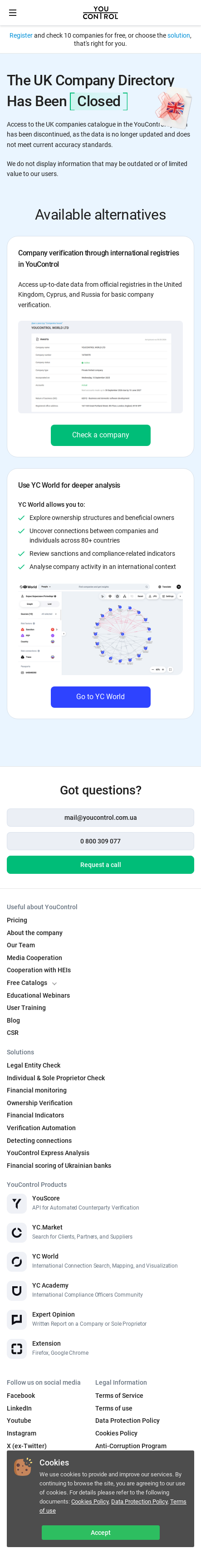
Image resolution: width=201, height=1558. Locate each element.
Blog (13, 1020)
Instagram (21, 1433)
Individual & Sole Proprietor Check (56, 1078)
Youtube (19, 1420)
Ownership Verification (40, 1103)
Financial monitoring (37, 1090)
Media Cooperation (34, 957)
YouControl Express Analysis (48, 1152)
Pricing (17, 920)
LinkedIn (19, 1408)
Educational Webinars (38, 995)
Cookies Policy (89, 1501)
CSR (13, 1032)
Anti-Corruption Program (131, 1446)
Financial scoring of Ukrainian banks (59, 1165)
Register (21, 35)
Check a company (100, 435)
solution (178, 35)
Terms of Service (119, 1395)
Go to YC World (100, 696)
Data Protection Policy (139, 1501)
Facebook (21, 1395)
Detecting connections (39, 1140)
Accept (101, 1532)
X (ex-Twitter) (27, 1446)
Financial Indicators (35, 1115)
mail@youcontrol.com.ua (100, 817)
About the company (35, 932)
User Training (26, 1007)
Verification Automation (41, 1128)
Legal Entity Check (33, 1065)
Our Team (21, 945)
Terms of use (113, 1408)
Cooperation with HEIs (39, 970)
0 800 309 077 (100, 841)
